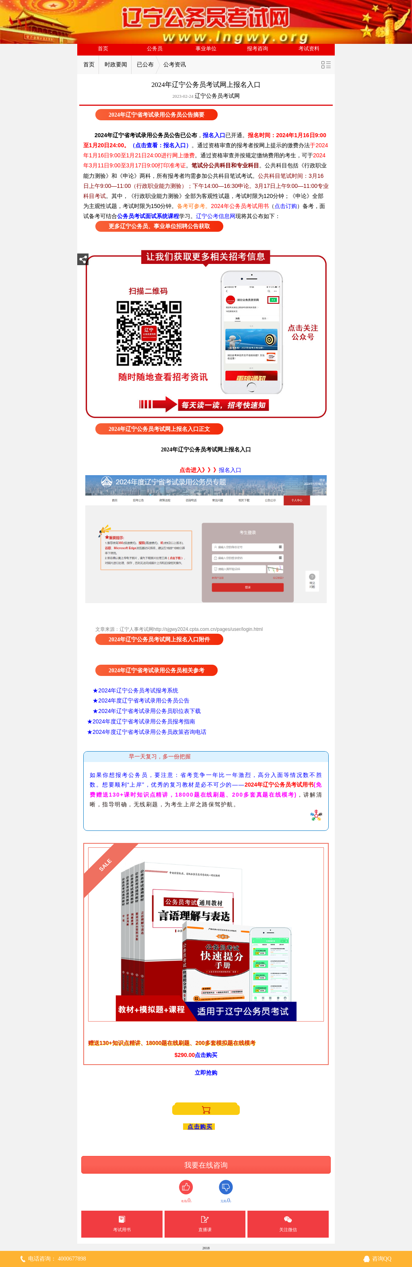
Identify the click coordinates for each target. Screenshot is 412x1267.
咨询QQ (381, 1259)
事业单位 (206, 49)
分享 (83, 261)
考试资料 (309, 49)
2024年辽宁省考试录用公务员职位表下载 (149, 711)
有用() (186, 1191)
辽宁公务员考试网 (217, 96)
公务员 (155, 49)
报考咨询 (257, 49)
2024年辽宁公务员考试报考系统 (138, 690)
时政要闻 (116, 65)
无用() (226, 1191)
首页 (103, 49)
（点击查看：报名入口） (161, 145)
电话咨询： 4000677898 (57, 1259)
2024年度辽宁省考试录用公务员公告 (144, 700)
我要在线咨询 (206, 1165)
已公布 (145, 65)
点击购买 (199, 1126)
